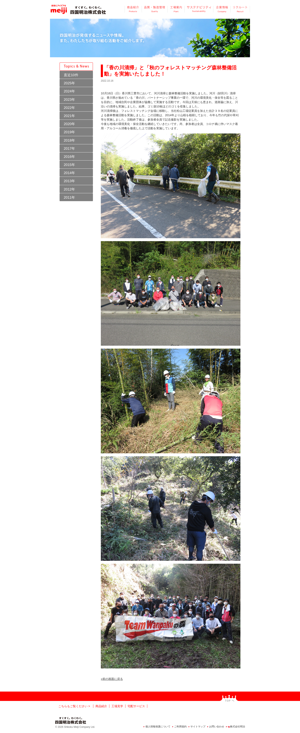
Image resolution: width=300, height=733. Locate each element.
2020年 (69, 124)
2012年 (69, 189)
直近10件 (71, 75)
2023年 (69, 100)
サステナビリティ (198, 9)
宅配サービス (136, 706)
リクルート (240, 9)
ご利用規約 (180, 726)
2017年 (69, 149)
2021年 (69, 116)
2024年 (69, 91)
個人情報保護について (157, 726)
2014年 (69, 173)
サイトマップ (197, 726)
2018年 (69, 140)
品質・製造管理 (155, 9)
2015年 (69, 165)
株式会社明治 (237, 726)
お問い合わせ (216, 726)
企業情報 (221, 9)
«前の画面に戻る (112, 679)
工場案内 (176, 9)
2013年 (69, 181)
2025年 (69, 83)
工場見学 (117, 706)
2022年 (69, 108)
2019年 (69, 132)
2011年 (69, 197)
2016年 (69, 157)
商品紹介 (133, 9)
